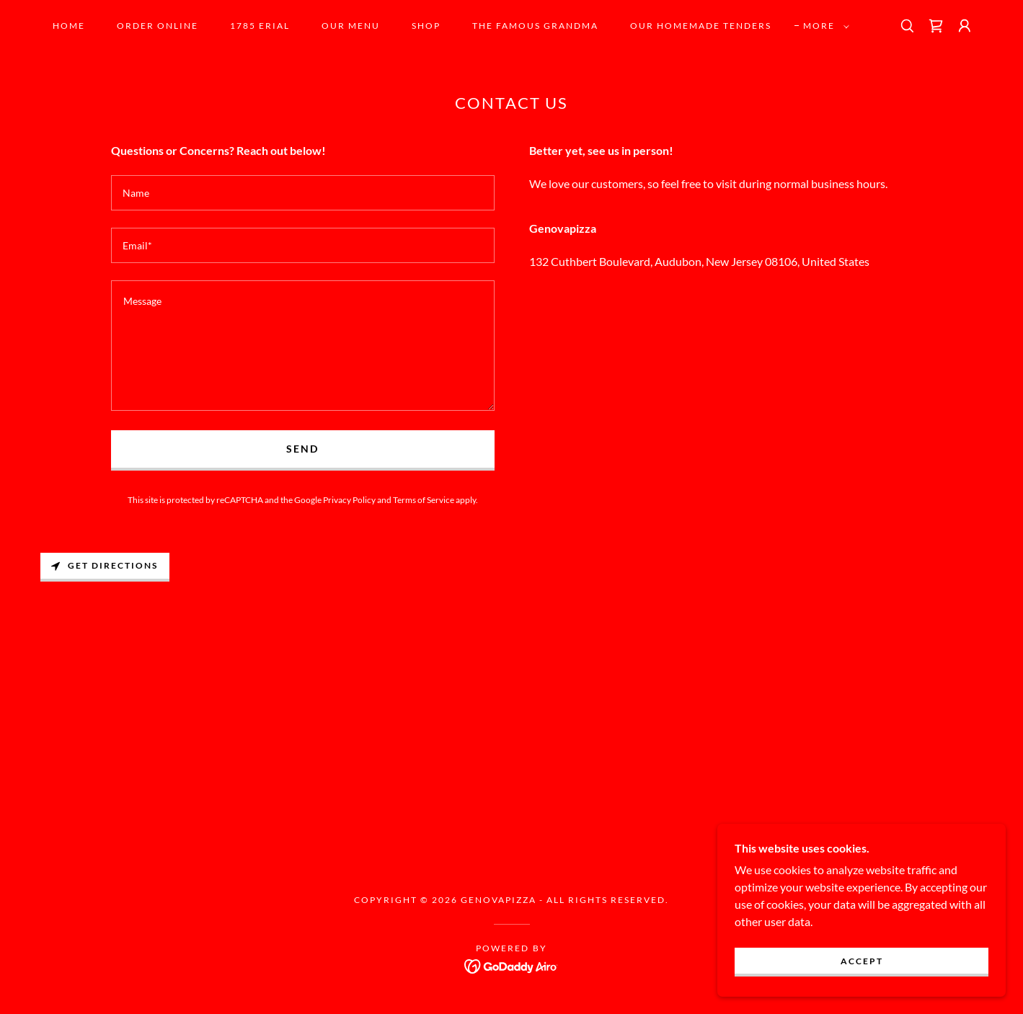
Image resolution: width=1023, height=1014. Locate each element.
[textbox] (303, 192)
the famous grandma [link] (535, 25)
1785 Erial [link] (260, 25)
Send (302, 448)
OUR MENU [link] (351, 25)
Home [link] (69, 25)
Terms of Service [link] (423, 499)
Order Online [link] (157, 25)
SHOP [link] (426, 25)
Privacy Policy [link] (349, 499)
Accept (862, 961)
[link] (935, 26)
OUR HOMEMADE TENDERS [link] (700, 25)
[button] (823, 26)
